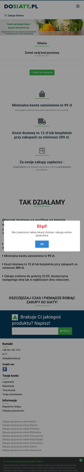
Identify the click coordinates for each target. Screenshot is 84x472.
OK (42, 244)
